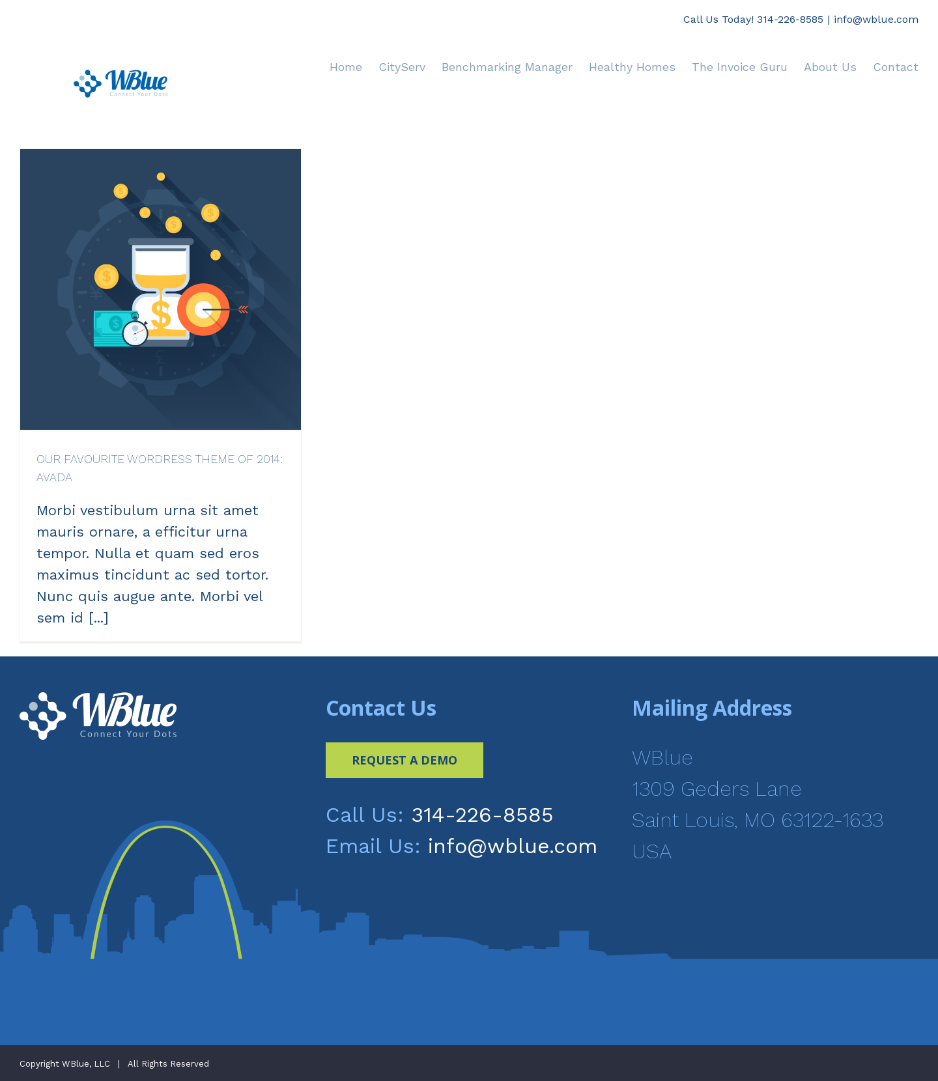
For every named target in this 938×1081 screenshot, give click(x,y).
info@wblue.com (876, 19)
